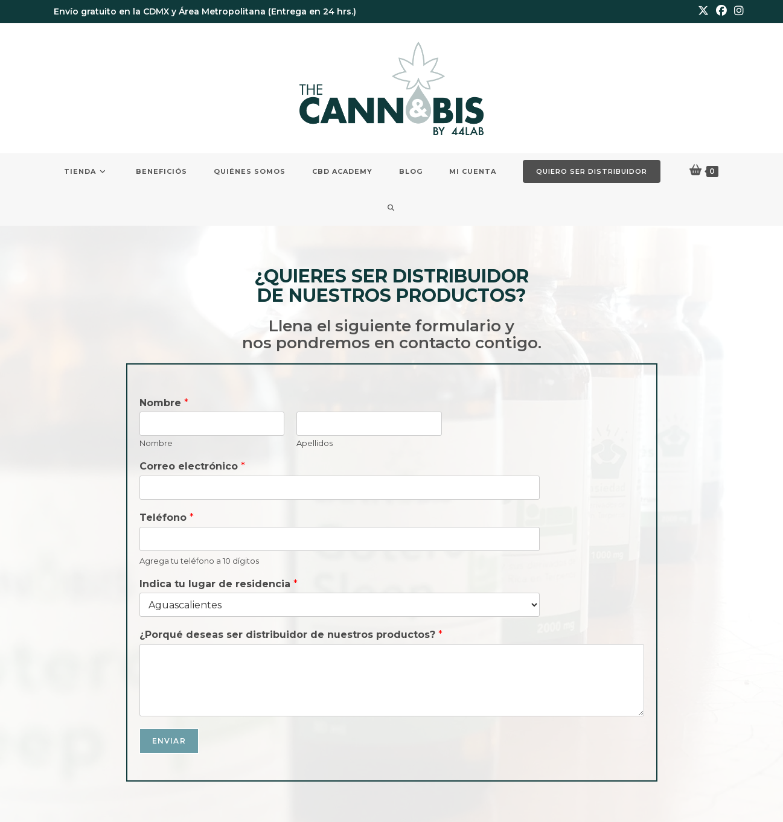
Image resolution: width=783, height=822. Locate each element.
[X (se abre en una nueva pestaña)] (703, 11)
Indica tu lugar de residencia (218, 584)
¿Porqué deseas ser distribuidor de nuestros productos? (291, 634)
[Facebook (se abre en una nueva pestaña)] (721, 11)
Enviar (169, 740)
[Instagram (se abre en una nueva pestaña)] (737, 11)
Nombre (163, 403)
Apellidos (314, 443)
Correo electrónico (192, 466)
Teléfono (166, 517)
